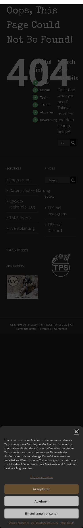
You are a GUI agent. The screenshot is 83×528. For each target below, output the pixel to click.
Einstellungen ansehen (41, 513)
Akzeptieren (41, 489)
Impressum (68, 522)
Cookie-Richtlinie (18, 522)
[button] (76, 432)
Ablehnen (41, 501)
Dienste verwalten (41, 477)
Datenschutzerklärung (44, 522)
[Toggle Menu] (73, 2)
